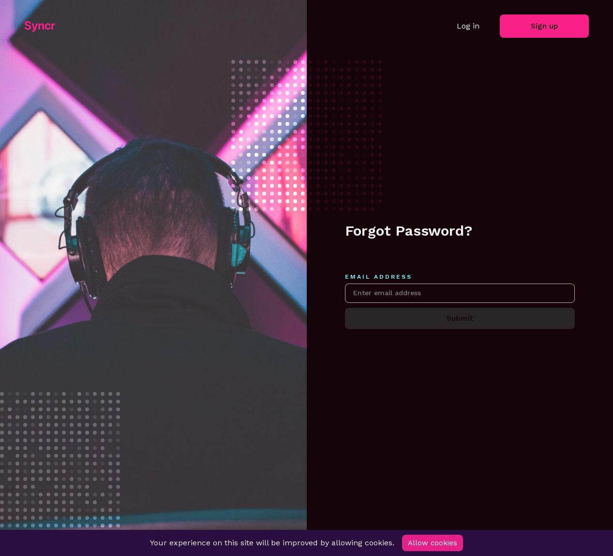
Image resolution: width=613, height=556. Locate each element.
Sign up (544, 25)
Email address (378, 275)
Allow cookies (433, 542)
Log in (468, 25)
